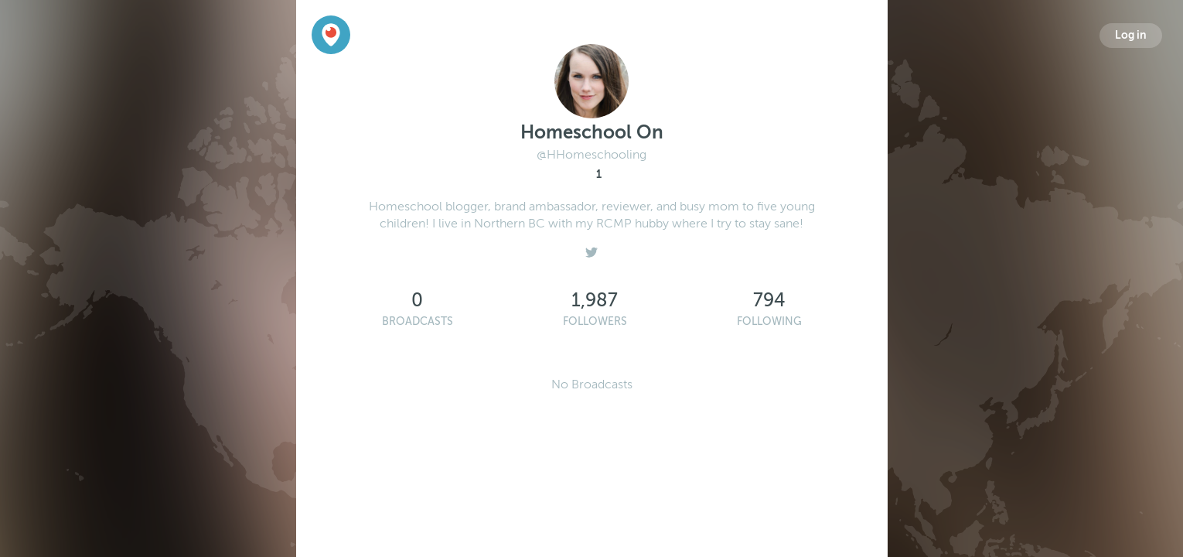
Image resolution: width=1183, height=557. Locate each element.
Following (769, 321)
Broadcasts (417, 321)
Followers (595, 321)
